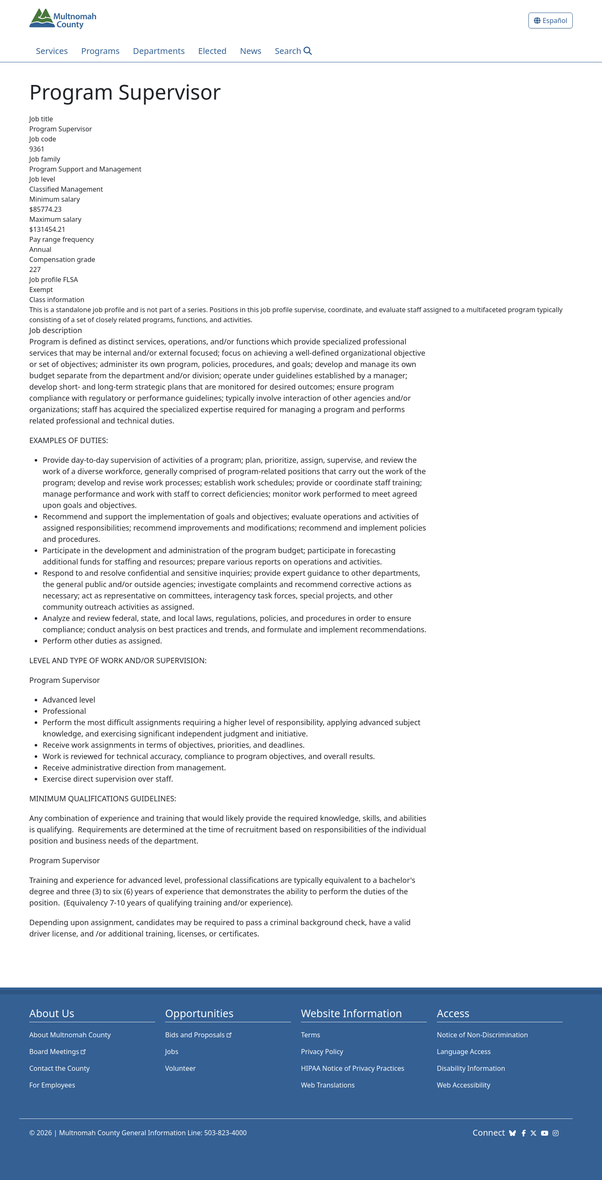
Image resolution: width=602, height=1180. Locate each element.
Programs (100, 50)
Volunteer (180, 1068)
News (250, 50)
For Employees (52, 1085)
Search (288, 50)
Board (58, 1051)
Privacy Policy (322, 1051)
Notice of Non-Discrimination (482, 1034)
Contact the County (59, 1068)
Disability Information (471, 1068)
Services (52, 50)
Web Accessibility (463, 1085)
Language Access (464, 1051)
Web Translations (328, 1085)
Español (555, 20)
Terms (310, 1034)
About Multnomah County (70, 1034)
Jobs (172, 1051)
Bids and (199, 1034)
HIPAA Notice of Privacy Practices (352, 1068)
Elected (212, 50)
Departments (159, 50)
